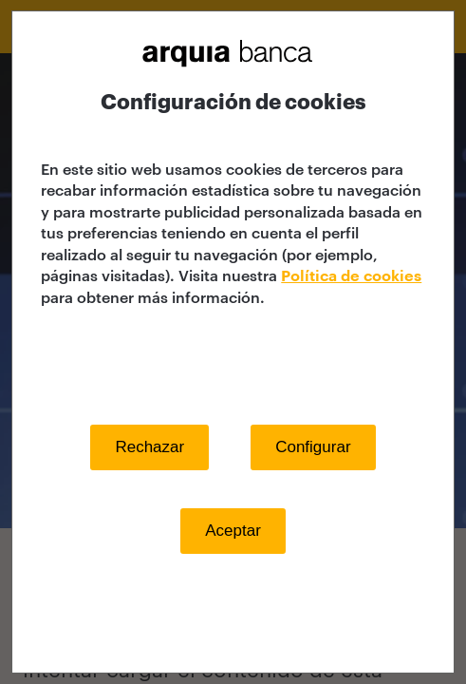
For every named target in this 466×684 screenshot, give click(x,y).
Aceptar (233, 531)
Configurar (312, 447)
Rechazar (149, 447)
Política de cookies (351, 276)
